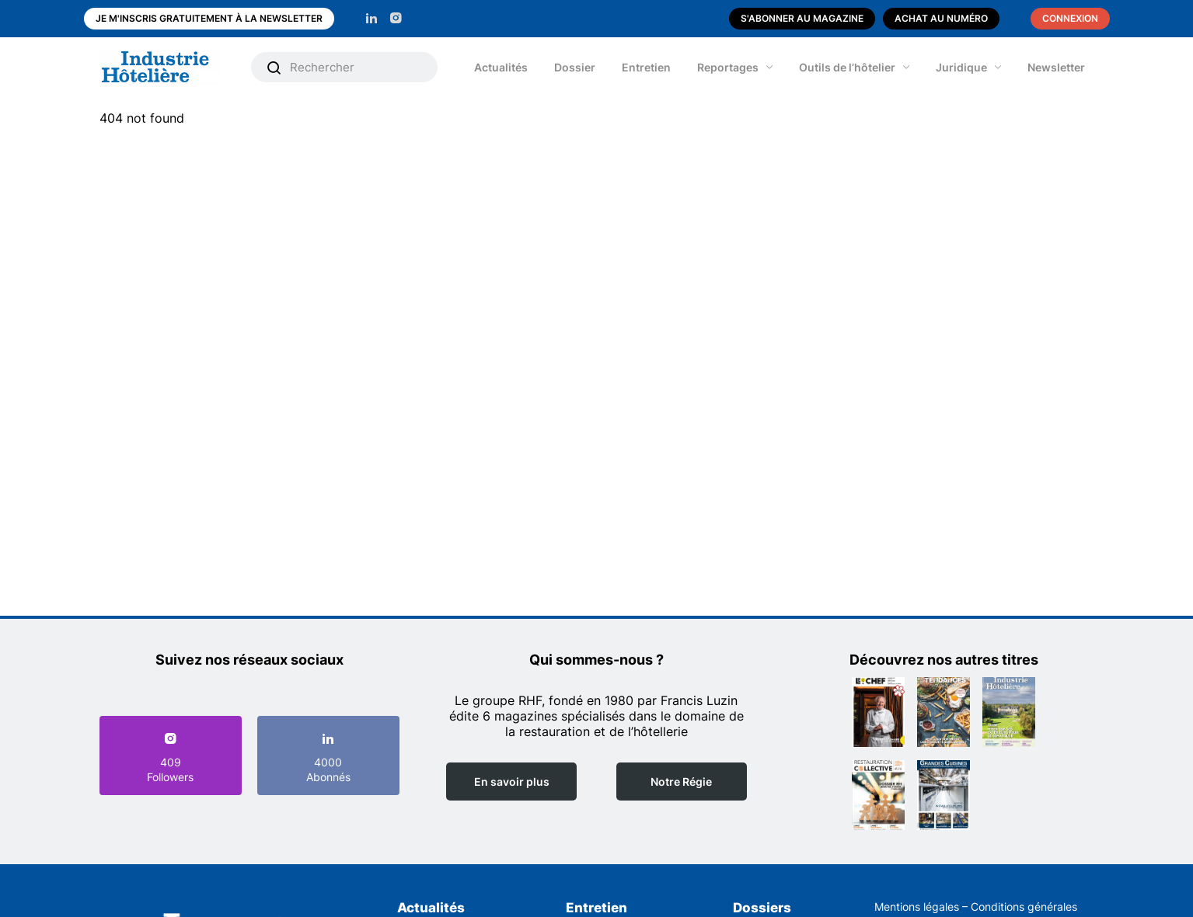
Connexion (1070, 18)
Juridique (961, 67)
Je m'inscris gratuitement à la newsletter (209, 18)
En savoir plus (511, 781)
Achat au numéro (941, 18)
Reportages (728, 67)
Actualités (501, 67)
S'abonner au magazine (802, 18)
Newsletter (1056, 67)
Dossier (574, 67)
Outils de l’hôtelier (847, 67)
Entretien (646, 67)
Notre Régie (681, 781)
